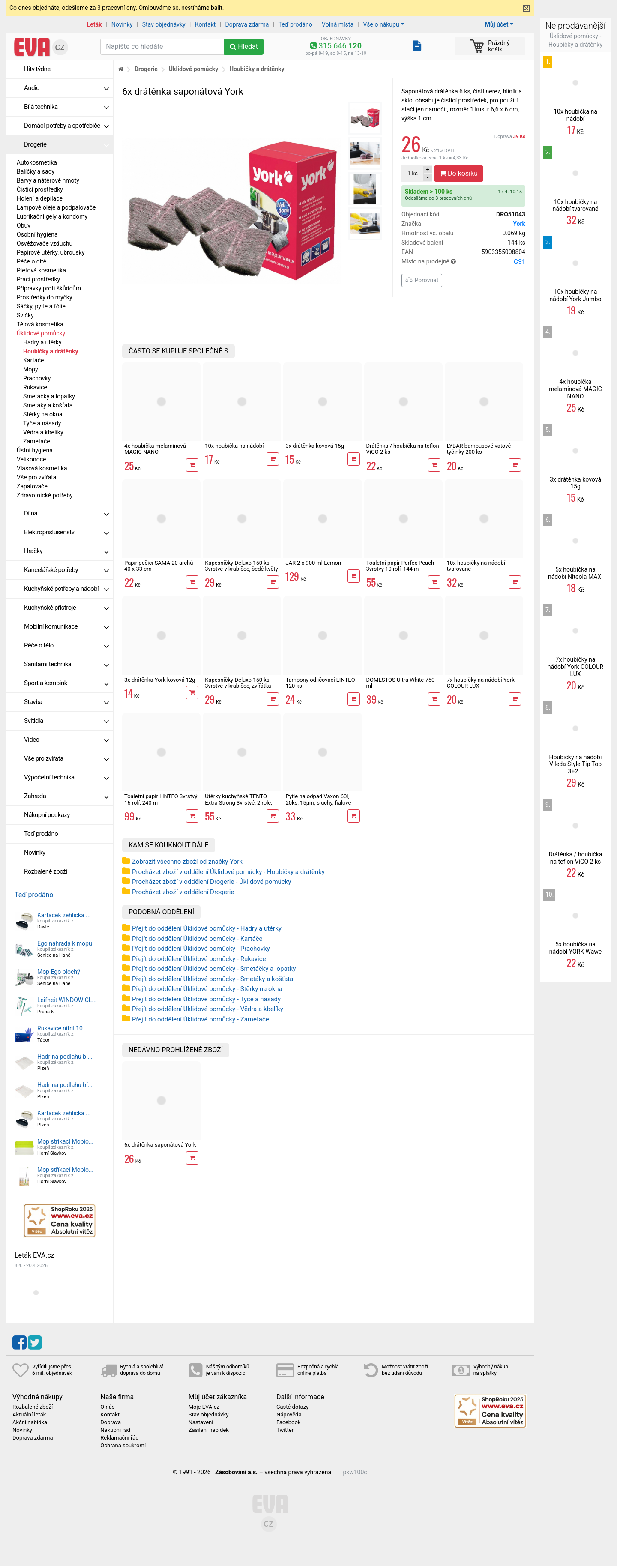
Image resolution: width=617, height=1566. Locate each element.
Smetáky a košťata (47, 405)
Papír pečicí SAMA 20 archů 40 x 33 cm (158, 566)
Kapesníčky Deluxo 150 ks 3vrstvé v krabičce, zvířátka (238, 683)
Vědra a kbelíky (43, 432)
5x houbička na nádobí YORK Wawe (575, 948)
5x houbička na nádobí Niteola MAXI (575, 573)
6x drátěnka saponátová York (160, 1144)
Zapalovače (32, 486)
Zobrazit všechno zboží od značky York (187, 861)
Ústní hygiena (35, 450)
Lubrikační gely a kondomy (52, 216)
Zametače (36, 441)
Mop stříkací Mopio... (65, 1141)
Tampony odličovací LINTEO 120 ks (320, 683)
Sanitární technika (66, 664)
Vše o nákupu (381, 24)
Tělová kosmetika (40, 324)
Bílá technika (66, 107)
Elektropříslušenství (66, 532)
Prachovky (37, 378)
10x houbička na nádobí (234, 446)
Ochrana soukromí (123, 1446)
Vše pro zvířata (36, 477)
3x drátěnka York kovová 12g (159, 680)
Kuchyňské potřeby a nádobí (66, 589)
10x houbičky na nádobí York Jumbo (576, 295)
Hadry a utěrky (42, 342)
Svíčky (25, 315)
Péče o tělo (66, 645)
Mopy (30, 369)
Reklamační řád (119, 1438)
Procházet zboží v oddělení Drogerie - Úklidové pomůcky (211, 882)
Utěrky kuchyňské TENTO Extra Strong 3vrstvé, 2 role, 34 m (238, 802)
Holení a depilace (40, 198)
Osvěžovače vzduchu (44, 243)
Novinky (122, 24)
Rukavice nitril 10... (62, 1028)
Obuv (23, 225)
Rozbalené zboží (45, 871)
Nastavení (201, 1422)
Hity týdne (37, 69)
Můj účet (497, 24)
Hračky (66, 551)
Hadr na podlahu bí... (65, 1056)
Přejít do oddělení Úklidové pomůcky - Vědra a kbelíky (207, 1009)
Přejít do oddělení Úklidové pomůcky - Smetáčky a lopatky (214, 969)
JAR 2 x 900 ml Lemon (313, 563)
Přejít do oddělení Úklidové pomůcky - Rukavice (199, 959)
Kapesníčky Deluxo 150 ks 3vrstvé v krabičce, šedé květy (241, 566)
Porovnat (421, 280)
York (519, 223)
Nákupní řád (115, 1430)
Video (66, 739)
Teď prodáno (295, 24)
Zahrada (66, 796)
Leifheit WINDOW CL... (66, 1000)
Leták (94, 24)
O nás (107, 1407)
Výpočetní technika (66, 777)
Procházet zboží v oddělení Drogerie (183, 892)
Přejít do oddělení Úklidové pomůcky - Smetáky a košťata (212, 979)
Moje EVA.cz (204, 1407)
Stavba (66, 702)
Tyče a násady (42, 423)
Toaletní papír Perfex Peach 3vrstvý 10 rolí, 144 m (400, 566)
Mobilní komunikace (66, 626)
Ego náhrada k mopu (64, 943)
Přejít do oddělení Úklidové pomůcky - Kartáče (197, 939)
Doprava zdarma (247, 24)
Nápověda (288, 1415)
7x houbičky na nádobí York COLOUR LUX (481, 683)
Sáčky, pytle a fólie (41, 306)
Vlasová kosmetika (42, 468)
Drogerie (66, 144)
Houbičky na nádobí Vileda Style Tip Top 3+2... (575, 764)
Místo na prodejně (463, 261)
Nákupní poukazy (47, 815)
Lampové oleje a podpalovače (56, 207)
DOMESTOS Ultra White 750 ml (400, 683)
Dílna (66, 513)
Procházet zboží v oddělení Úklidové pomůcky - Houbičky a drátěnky (228, 872)
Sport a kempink (66, 683)
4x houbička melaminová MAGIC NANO (155, 449)
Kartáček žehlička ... (63, 915)
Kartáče (33, 360)
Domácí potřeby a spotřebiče (66, 125)
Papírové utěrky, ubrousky (50, 252)
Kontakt (205, 24)
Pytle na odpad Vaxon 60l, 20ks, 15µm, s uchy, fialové (318, 799)
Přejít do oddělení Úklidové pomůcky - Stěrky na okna (207, 989)
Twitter (285, 1430)
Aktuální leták (29, 1415)
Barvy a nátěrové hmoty (48, 180)
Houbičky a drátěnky (50, 351)
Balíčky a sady (35, 171)
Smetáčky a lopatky (49, 396)
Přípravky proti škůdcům (49, 288)
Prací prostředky (38, 279)
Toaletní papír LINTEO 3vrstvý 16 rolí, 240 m (160, 799)
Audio (66, 88)
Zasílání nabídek (209, 1430)
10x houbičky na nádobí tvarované (476, 566)
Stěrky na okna (43, 414)
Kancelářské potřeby (66, 570)
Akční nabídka (29, 1422)
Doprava (509, 136)
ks (412, 173)
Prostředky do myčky (44, 297)
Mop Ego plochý (58, 971)
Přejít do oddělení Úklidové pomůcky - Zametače (200, 1019)
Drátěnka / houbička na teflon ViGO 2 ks (402, 449)
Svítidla (66, 721)
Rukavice (35, 387)
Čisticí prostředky (40, 189)
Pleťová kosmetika (41, 270)
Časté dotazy (292, 1407)
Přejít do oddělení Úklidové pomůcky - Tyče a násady (206, 999)
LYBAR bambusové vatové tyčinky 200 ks (479, 449)
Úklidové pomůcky (41, 333)
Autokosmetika (37, 162)
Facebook (288, 1422)
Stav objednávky (164, 24)
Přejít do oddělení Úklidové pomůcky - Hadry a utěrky (207, 928)
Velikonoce (31, 459)
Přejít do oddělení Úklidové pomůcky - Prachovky (201, 948)
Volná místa (337, 24)
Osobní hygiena (37, 234)
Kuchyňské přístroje (66, 607)
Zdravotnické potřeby (45, 495)
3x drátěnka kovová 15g (314, 446)
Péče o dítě (31, 261)
